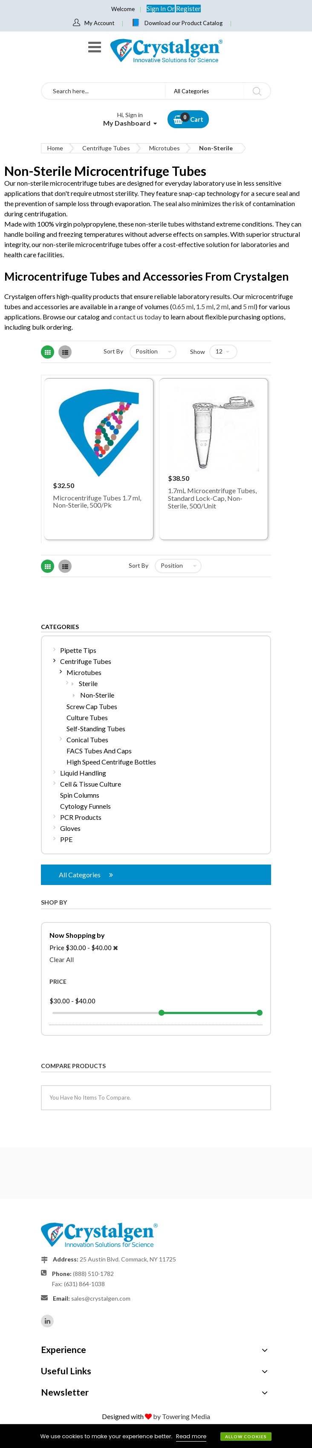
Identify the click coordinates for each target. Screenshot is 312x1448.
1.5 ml (205, 306)
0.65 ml (183, 306)
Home (55, 148)
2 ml (222, 306)
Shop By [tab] (54, 902)
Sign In (157, 8)
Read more (191, 1436)
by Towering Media (181, 1416)
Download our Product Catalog (183, 23)
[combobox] (103, 91)
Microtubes (164, 148)
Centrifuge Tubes (106, 148)
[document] (156, 1436)
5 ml (249, 306)
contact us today (137, 317)
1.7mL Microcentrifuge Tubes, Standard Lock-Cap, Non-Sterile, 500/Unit (212, 497)
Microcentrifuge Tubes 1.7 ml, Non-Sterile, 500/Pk (97, 501)
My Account (99, 23)
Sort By (113, 351)
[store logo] (165, 50)
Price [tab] (57, 981)
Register (188, 8)
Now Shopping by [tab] (77, 935)
